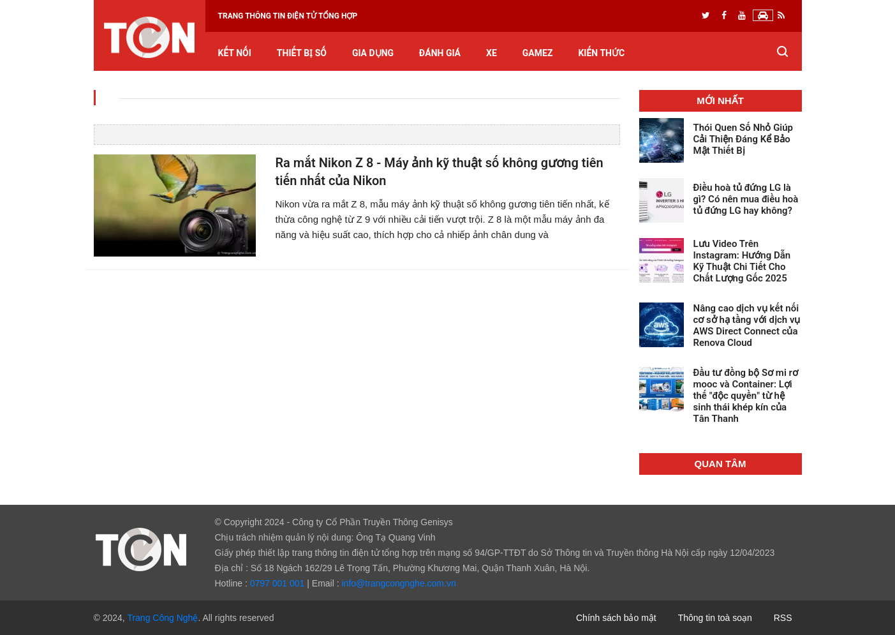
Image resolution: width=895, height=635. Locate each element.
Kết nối (234, 53)
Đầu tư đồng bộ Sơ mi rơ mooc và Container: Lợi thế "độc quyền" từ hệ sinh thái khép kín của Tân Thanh (745, 396)
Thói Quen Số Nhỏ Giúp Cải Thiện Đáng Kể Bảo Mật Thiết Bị (743, 139)
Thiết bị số (302, 53)
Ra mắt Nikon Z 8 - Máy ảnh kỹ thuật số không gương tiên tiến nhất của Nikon (439, 172)
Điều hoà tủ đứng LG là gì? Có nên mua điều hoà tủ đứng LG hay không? (746, 199)
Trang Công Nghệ (162, 618)
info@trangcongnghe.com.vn (398, 583)
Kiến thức (601, 53)
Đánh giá (440, 53)
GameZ (537, 53)
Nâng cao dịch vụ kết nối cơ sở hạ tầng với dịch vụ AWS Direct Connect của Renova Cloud (747, 325)
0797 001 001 (277, 583)
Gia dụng (373, 53)
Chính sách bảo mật (616, 618)
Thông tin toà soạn (715, 618)
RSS (783, 618)
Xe (491, 53)
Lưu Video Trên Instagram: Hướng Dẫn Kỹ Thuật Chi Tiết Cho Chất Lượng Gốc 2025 (742, 261)
